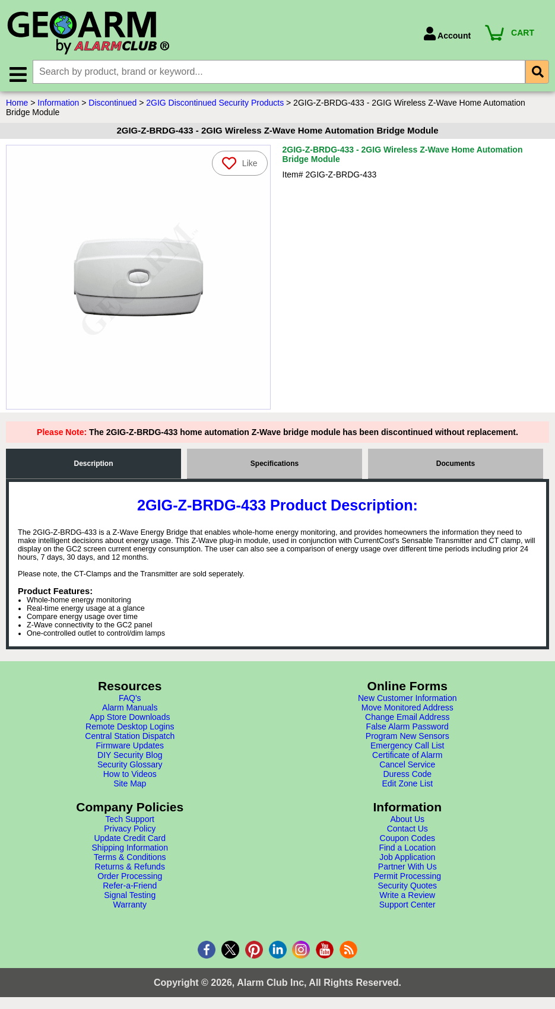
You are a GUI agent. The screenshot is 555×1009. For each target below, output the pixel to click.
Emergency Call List (407, 745)
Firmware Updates (130, 745)
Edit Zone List (407, 783)
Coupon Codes (407, 838)
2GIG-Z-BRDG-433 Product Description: (277, 505)
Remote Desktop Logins (129, 726)
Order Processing (129, 876)
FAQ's (130, 698)
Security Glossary (130, 764)
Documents (455, 463)
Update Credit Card (130, 838)
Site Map (129, 783)
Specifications (274, 463)
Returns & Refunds (130, 866)
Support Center (407, 904)
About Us (407, 819)
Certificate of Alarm (407, 755)
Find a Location (407, 847)
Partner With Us (407, 866)
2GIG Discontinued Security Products (215, 102)
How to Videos (130, 774)
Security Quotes (407, 885)
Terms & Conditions (130, 857)
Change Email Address (407, 717)
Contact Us (407, 828)
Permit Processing (407, 876)
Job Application (407, 857)
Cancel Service (407, 764)
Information (58, 102)
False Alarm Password (407, 726)
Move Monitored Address (407, 707)
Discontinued (112, 102)
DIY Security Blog (129, 755)
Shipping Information (130, 847)
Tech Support (130, 819)
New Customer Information (407, 698)
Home (17, 102)
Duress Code (407, 774)
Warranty (130, 904)
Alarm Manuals (129, 707)
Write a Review (407, 895)
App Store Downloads (130, 717)
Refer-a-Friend (130, 885)
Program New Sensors (407, 736)
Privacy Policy (130, 828)
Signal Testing (130, 895)
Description (93, 463)
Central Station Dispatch (130, 736)
